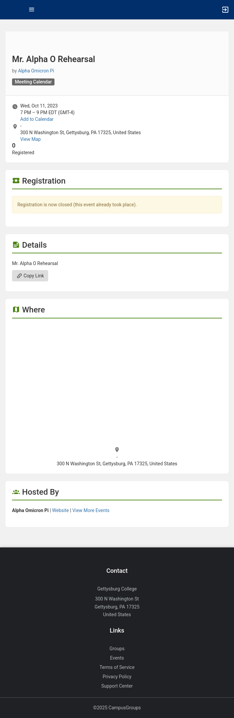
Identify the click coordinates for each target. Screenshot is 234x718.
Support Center (117, 686)
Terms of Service (117, 667)
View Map (30, 139)
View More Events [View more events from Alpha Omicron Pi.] (90, 510)
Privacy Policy (117, 676)
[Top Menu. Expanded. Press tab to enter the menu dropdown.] (31, 9)
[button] (8, 9)
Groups (117, 648)
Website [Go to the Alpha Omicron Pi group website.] (60, 510)
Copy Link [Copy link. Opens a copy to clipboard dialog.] (30, 275)
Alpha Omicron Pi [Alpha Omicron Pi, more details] (36, 70)
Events (117, 658)
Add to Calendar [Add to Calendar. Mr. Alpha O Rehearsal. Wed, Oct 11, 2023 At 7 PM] (36, 119)
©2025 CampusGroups (117, 707)
